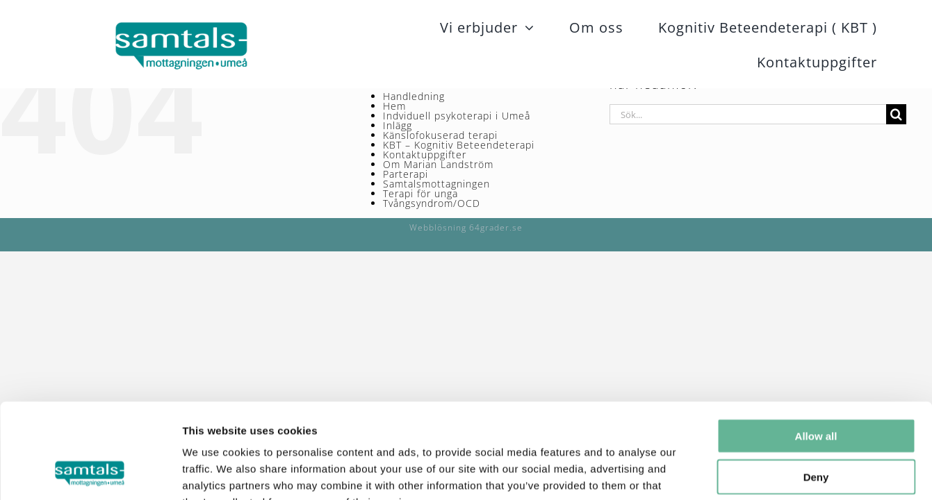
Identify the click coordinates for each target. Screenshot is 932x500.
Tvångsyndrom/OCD (431, 203)
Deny (816, 391)
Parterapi (405, 174)
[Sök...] (748, 114)
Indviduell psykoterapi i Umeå (456, 115)
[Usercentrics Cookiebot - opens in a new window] (90, 472)
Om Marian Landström (438, 164)
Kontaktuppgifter (424, 154)
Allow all (816, 350)
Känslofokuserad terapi (440, 135)
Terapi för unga (420, 193)
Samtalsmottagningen (436, 183)
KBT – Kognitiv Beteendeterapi (458, 144)
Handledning (414, 96)
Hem (394, 105)
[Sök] (896, 114)
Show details (729, 472)
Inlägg (397, 125)
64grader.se (496, 227)
